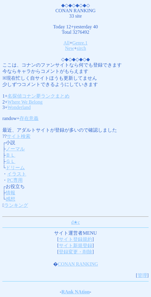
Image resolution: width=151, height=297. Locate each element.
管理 (142, 275)
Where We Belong (24, 101)
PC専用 (15, 180)
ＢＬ (10, 155)
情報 (10, 192)
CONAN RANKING (78, 264)
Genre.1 (79, 42)
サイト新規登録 (75, 245)
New (69, 48)
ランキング (16, 205)
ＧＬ (10, 161)
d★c (75, 222)
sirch (81, 48)
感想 (10, 198)
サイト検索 (18, 136)
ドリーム (15, 167)
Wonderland (19, 107)
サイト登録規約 (75, 239)
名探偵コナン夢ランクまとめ (38, 96)
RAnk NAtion (75, 291)
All (67, 42)
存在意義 (28, 118)
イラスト (16, 173)
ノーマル (15, 148)
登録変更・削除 (75, 251)
